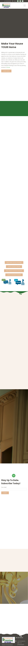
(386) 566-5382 (8, 1)
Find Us (15, 1)
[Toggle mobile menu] (24, 5)
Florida (8, 67)
